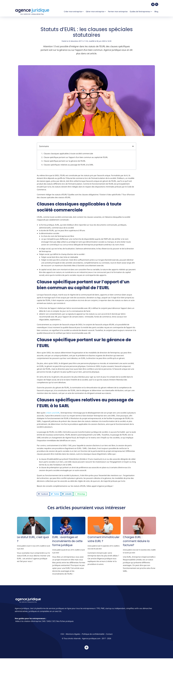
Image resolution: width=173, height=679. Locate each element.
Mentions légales (73, 634)
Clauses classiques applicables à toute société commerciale (68, 153)
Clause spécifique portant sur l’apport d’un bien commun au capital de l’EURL (76, 157)
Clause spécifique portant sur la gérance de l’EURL (65, 161)
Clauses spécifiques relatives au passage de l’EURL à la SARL (68, 164)
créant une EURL (53, 413)
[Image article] (33, 526)
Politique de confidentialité (93, 634)
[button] (133, 146)
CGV (63, 634)
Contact (109, 634)
